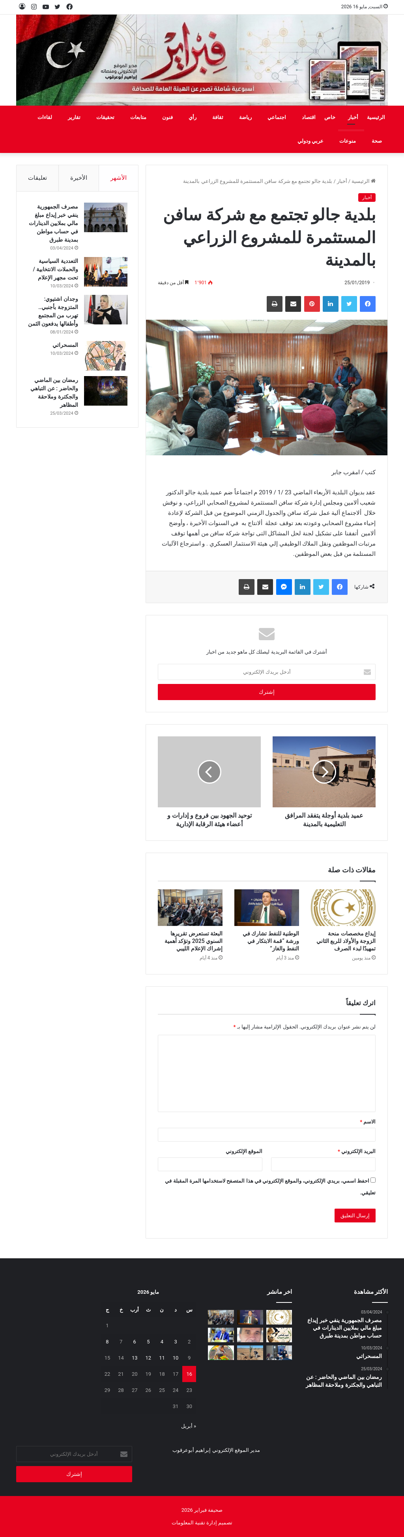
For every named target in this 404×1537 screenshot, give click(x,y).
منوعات (347, 141)
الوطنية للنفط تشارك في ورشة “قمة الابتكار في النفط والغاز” (271, 941)
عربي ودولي (310, 141)
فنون (167, 117)
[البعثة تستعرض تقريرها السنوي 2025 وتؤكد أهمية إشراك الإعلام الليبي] (190, 907)
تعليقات (37, 177)
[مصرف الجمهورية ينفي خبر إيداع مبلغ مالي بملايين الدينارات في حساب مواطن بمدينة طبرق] (104, 218)
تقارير (74, 117)
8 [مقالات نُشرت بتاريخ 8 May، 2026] (107, 1342)
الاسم (368, 1122)
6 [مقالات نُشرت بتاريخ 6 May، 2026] (134, 1342)
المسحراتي (64, 354)
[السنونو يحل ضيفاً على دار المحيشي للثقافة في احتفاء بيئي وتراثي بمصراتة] (279, 1335)
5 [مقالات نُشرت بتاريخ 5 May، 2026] (148, 1342)
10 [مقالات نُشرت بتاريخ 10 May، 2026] (176, 1358)
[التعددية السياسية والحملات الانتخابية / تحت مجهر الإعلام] (104, 272)
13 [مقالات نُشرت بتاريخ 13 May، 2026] (135, 1358)
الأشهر (118, 177)
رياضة (245, 117)
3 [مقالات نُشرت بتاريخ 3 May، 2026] (175, 1342)
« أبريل (188, 1426)
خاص (329, 117)
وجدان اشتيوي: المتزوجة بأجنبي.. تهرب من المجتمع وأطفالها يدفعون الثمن (57, 316)
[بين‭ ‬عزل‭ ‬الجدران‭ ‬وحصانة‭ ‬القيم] (250, 1335)
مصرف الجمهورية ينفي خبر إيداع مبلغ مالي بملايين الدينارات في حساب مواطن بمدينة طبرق (54, 224)
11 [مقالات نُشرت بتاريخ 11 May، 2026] (162, 1358)
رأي (192, 117)
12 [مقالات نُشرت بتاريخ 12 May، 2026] (149, 1358)
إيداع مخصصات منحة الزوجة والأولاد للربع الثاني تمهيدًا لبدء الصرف (346, 941)
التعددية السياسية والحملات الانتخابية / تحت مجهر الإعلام (54, 270)
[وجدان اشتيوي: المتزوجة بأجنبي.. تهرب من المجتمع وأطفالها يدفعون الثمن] (104, 310)
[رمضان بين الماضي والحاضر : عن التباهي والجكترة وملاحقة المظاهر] (104, 400)
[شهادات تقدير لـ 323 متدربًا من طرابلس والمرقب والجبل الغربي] (221, 1335)
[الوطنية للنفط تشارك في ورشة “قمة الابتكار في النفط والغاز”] (266, 907)
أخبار (353, 117)
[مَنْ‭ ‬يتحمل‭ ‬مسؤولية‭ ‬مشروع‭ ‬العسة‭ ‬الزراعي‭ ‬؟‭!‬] (250, 1352)
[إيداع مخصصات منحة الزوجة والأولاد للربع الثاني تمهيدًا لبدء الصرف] (343, 907)
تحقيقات (105, 117)
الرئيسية (376, 117)
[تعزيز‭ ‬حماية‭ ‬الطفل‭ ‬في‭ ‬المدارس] (279, 1352)
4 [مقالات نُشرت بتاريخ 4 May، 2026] (162, 1342)
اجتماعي (276, 117)
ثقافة (217, 117)
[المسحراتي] (104, 365)
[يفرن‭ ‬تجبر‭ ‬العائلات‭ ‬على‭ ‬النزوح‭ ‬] (221, 1352)
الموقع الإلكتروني (244, 1151)
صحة (377, 141)
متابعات (138, 117)
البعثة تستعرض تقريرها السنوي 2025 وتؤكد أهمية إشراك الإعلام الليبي (194, 941)
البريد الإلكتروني (357, 1151)
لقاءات (44, 117)
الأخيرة (78, 177)
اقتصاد (309, 117)
